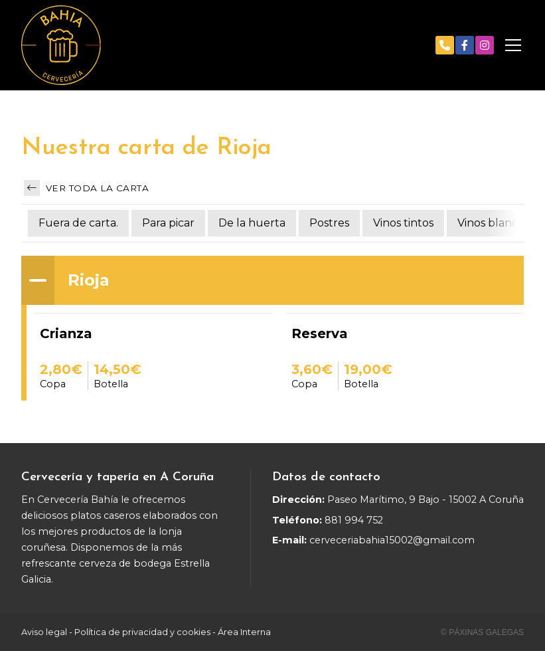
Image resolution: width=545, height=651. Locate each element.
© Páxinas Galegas (482, 632)
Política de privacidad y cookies (142, 632)
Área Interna (244, 632)
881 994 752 (354, 520)
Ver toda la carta (86, 188)
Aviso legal (44, 632)
